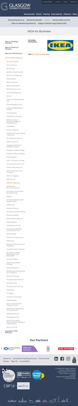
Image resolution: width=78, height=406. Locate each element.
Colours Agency (12, 130)
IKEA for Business (13, 183)
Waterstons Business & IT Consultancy (15, 309)
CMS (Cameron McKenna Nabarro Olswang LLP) (13, 121)
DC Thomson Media (14, 138)
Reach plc (10, 241)
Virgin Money (11, 300)
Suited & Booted (12, 276)
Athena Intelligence (14, 75)
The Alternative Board (14, 280)
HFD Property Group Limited (14, 171)
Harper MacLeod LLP (14, 167)
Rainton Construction (14, 237)
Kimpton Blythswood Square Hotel (14, 200)
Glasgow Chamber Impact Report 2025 (52, 23)
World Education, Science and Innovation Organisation (15, 322)
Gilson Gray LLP (12, 142)
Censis (9, 96)
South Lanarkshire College (13, 263)
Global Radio (11, 157)
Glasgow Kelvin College (15, 154)
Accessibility (25, 361)
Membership (29, 14)
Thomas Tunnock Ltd (14, 286)
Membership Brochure (16, 20)
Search (73, 2)
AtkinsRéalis (11, 79)
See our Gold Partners (13, 53)
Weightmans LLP (13, 314)
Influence (67, 14)
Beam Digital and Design (68, 376)
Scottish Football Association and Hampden (13, 254)
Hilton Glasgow (12, 176)
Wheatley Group (12, 317)
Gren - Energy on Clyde (15, 160)
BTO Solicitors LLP (13, 89)
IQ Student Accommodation (13, 187)
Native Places (11, 222)
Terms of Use (44, 358)
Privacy (6, 361)
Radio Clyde (11, 234)
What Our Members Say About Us (24, 23)
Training (46, 14)
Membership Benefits (34, 20)
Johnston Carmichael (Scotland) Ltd (14, 192)
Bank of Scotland (13, 86)
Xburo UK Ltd (11, 327)
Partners (47, 20)
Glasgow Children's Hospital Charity (13, 146)
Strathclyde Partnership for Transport (15, 272)
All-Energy (10, 68)
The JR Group (11, 283)
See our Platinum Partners (12, 48)
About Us (7, 358)
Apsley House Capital (14, 72)
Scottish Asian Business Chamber (15, 245)
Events (39, 14)
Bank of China (11, 82)
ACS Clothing (11, 65)
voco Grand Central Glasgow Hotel (14, 304)
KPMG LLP (10, 205)
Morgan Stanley (12, 215)
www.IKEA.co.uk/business (41, 54)
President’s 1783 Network (11, 332)
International (56, 14)
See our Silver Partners (14, 58)
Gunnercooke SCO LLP (15, 164)
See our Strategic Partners (11, 42)
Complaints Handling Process (25, 358)
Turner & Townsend (13, 297)
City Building (11, 113)
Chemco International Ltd (15, 100)
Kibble (9, 196)
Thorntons (10, 290)
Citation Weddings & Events (14, 108)
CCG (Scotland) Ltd (13, 93)
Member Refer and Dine (61, 20)
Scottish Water (12, 259)
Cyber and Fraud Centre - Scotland (15, 134)
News (75, 14)
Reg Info (14, 361)
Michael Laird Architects (16, 212)
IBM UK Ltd (10, 179)
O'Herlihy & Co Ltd (13, 225)
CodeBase (10, 126)
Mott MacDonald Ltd (14, 218)
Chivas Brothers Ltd (14, 104)
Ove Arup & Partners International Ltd (14, 229)
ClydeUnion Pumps (14, 116)
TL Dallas (9, 293)
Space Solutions (12, 268)
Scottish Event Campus (15, 249)
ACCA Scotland (12, 62)
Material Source (12, 208)
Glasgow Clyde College (15, 150)
